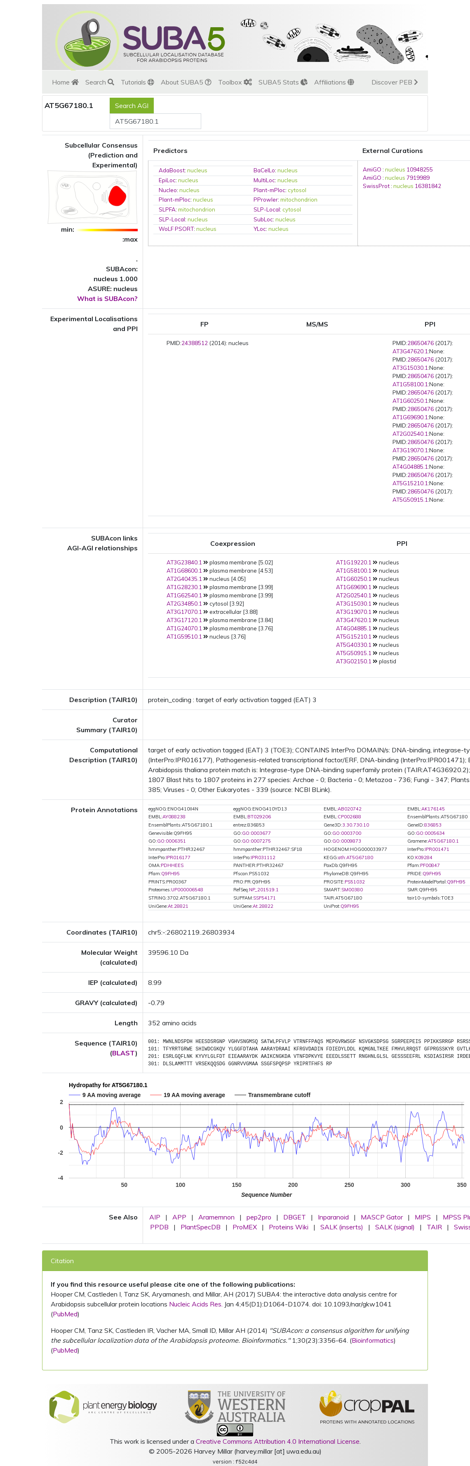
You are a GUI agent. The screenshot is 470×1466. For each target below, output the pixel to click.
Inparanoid (333, 1217)
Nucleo (168, 190)
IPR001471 (437, 849)
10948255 (420, 169)
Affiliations (334, 82)
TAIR (434, 1227)
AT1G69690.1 (410, 417)
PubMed (65, 1314)
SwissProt (376, 186)
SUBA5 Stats (283, 82)
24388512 (194, 343)
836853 (433, 825)
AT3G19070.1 (410, 450)
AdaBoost (172, 170)
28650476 (420, 343)
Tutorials (137, 82)
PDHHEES (172, 865)
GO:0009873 (346, 841)
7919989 (418, 177)
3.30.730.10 (355, 825)
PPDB (159, 1227)
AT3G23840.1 (184, 562)
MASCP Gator (382, 1217)
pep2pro (259, 1217)
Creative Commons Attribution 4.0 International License (278, 1441)
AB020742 (350, 809)
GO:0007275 (256, 841)
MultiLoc (264, 180)
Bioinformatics (373, 1340)
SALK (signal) (395, 1227)
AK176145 (433, 809)
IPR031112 (263, 857)
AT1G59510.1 (184, 636)
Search (99, 82)
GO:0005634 (430, 833)
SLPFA (167, 209)
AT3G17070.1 (184, 611)
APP (179, 1217)
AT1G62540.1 (184, 595)
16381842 (428, 186)
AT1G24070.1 (184, 628)
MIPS (423, 1217)
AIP (154, 1217)
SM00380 (352, 890)
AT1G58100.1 (410, 384)
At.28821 (178, 906)
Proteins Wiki (288, 1227)
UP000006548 (187, 890)
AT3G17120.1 (184, 620)
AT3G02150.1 (353, 661)
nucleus (197, 170)
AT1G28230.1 (184, 587)
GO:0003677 (256, 833)
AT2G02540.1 (410, 433)
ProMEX (245, 1227)
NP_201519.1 (264, 890)
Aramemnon (216, 1217)
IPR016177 (178, 857)
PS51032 (355, 882)
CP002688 (349, 817)
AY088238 (174, 817)
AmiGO (372, 169)
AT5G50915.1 (410, 499)
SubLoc (263, 219)
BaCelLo (264, 170)
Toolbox (235, 82)
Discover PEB (394, 82)
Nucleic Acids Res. (196, 1304)
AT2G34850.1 (184, 603)
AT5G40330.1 (353, 644)
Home (65, 82)
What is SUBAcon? (107, 298)
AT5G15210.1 (410, 483)
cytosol (297, 190)
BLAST (123, 1053)
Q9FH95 (170, 873)
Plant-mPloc (269, 190)
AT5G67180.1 (443, 841)
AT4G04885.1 (410, 466)
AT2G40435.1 (184, 579)
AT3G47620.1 (410, 351)
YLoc (260, 229)
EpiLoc (167, 180)
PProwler (266, 199)
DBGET (294, 1217)
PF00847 (430, 865)
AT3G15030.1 (410, 367)
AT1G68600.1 (184, 570)
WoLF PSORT (176, 229)
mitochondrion (298, 199)
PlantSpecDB (201, 1227)
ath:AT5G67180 (355, 857)
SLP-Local (267, 209)
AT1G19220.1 (353, 562)
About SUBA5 (186, 82)
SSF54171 (264, 898)
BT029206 (259, 817)
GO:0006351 (171, 841)
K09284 (423, 857)
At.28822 (263, 906)
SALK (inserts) (341, 1227)
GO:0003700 (346, 833)
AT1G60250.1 (410, 400)
